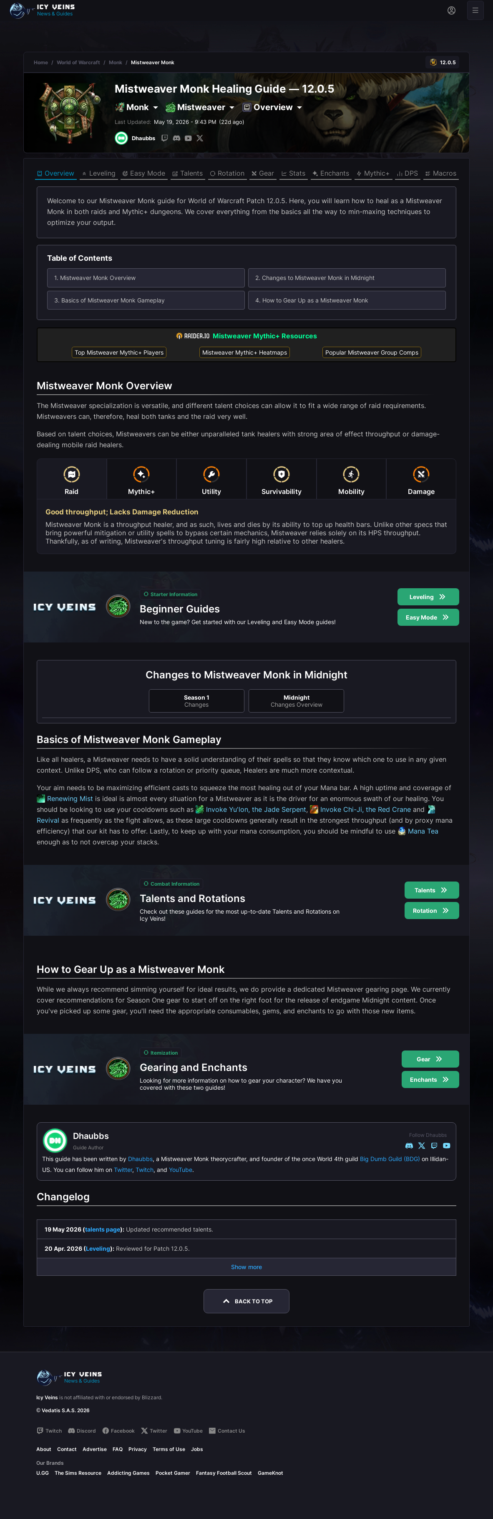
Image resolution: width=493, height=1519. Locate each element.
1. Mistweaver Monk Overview (95, 277)
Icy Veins (47, 1397)
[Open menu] (475, 10)
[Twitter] (200, 138)
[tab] (72, 478)
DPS (407, 173)
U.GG (42, 1473)
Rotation (227, 173)
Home (41, 62)
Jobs (197, 1449)
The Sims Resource (78, 1473)
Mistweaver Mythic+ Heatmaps (244, 352)
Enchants (330, 173)
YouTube (180, 1169)
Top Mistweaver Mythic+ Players (119, 352)
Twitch (144, 1169)
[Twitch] (165, 138)
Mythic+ (373, 173)
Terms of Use (169, 1449)
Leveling (98, 173)
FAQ (118, 1449)
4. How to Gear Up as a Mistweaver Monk (311, 300)
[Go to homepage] (46, 10)
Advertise (95, 1449)
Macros (440, 173)
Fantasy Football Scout (224, 1473)
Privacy (137, 1449)
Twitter (123, 1169)
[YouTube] (188, 138)
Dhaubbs (140, 1158)
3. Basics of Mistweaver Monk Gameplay (109, 300)
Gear (262, 173)
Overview (55, 173)
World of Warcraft (78, 62)
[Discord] (176, 138)
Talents (187, 173)
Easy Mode (143, 173)
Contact (67, 1449)
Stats (293, 173)
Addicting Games (128, 1473)
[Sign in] (451, 10)
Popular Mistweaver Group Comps (371, 352)
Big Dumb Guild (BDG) (390, 1158)
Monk (115, 62)
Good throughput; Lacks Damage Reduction (122, 512)
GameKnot (270, 1473)
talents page (102, 1229)
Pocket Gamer (173, 1473)
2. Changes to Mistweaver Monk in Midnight (315, 277)
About (43, 1449)
